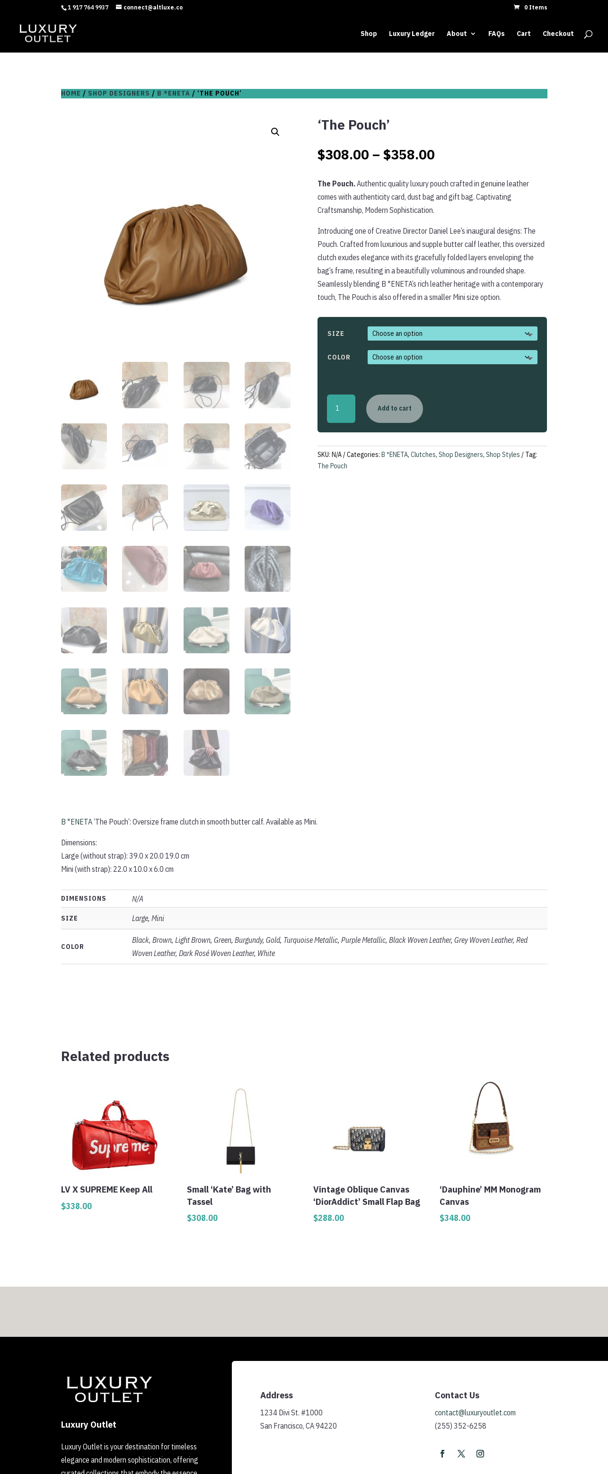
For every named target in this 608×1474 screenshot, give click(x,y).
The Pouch (332, 466)
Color (339, 357)
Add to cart (395, 408)
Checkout (558, 33)
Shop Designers (119, 93)
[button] (275, 131)
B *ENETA (173, 93)
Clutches (423, 454)
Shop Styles (503, 454)
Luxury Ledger (412, 33)
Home (71, 93)
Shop (369, 33)
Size (335, 333)
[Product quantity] (341, 409)
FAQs (496, 33)
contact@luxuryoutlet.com (475, 1412)
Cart (524, 33)
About (457, 33)
